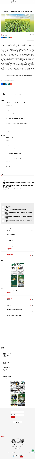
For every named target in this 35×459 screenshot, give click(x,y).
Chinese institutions (6, 80)
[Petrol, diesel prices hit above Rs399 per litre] (3, 150)
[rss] (21, 422)
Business (2, 35)
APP (1, 34)
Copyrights (24, 452)
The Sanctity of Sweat (10, 228)
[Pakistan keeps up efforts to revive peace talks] (3, 160)
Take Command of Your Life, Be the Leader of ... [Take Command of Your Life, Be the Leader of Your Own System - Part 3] (15, 315)
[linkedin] (6, 37)
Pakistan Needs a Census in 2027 (8, 371)
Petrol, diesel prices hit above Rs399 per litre (13, 148)
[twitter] (4, 37)
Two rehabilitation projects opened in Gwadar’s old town (15, 118)
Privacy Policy (20, 452)
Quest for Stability (6, 362)
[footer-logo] (17, 441)
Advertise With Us (6, 452)
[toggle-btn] (33, 1)
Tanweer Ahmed (9, 298)
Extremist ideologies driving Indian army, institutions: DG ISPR (15, 209)
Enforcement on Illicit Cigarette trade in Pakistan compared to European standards (19, 75)
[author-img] (3, 230)
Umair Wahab (9, 292)
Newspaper (5, 35)
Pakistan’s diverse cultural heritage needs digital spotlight (15, 128)
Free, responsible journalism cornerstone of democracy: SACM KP (17, 123)
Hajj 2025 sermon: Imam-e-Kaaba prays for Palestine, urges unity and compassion (18, 220)
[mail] (11, 37)
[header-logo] (13, 2)
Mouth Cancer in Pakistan (7, 376)
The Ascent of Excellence (7, 353)
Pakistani (12, 80)
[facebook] (31, 230)
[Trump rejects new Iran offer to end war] (3, 144)
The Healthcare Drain (6, 360)
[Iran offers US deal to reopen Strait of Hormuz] (3, 155)
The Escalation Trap (10, 240)
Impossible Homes (6, 374)
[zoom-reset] (30, 40)
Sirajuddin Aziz (9, 248)
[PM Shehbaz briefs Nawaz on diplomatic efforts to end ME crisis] (3, 139)
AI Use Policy (28, 452)
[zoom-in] (33, 40)
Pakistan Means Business (11, 234)
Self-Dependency (5, 369)
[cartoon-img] (9, 341)
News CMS (17, 456)
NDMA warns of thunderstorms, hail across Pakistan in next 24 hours (14, 188)
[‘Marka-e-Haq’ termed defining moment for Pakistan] (3, 109)
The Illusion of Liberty (6, 355)
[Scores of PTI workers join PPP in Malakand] (3, 115)
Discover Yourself (9, 246)
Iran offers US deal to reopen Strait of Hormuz (13, 153)
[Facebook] (2, 37)
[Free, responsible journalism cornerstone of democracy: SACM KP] (3, 125)
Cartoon (2, 347)
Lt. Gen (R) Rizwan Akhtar (11, 317)
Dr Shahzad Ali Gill (10, 254)
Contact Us (11, 452)
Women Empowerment (6, 367)
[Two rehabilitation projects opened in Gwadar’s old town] (3, 120)
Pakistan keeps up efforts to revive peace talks (13, 158)
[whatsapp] (9, 37)
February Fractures (8, 206)
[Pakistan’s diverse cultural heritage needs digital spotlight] (3, 130)
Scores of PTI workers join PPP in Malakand (13, 113)
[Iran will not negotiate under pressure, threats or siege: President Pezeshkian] (3, 165)
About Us (15, 452)
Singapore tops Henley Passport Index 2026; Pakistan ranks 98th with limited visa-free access (18, 180)
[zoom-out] (29, 40)
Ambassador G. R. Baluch (11, 242)
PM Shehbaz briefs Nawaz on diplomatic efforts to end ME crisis (16, 137)
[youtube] (19, 422)
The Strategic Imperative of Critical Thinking (14, 303)
